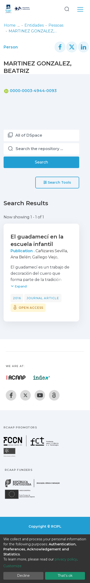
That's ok (65, 575)
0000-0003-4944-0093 (30, 90)
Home (10, 25)
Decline (23, 575)
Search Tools (57, 182)
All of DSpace (28, 135)
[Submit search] (66, 9)
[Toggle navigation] (80, 9)
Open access (31, 307)
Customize (12, 566)
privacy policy (66, 559)
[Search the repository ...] (41, 149)
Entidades (34, 25)
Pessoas (55, 25)
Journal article (43, 298)
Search (41, 162)
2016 (17, 298)
